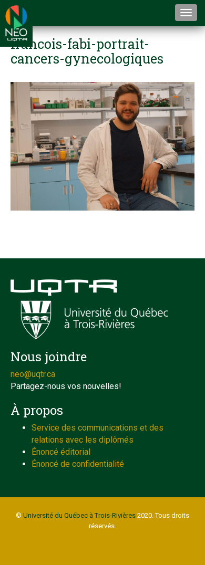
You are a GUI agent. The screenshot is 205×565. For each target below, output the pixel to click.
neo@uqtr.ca (33, 374)
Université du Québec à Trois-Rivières (79, 515)
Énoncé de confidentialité (78, 464)
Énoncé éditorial (61, 452)
